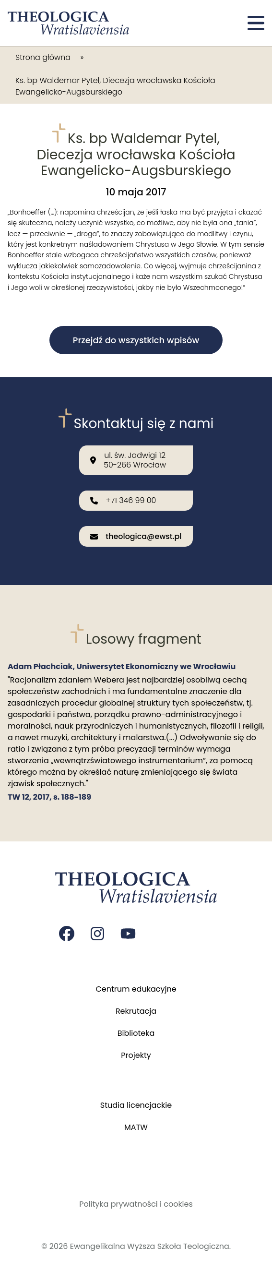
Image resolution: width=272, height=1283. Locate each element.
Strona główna (43, 57)
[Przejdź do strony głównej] (68, 23)
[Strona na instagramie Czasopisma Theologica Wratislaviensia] (97, 933)
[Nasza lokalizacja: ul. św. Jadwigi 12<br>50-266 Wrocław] (136, 460)
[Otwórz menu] (256, 23)
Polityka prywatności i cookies (136, 1204)
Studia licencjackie (136, 1105)
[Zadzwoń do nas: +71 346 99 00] (136, 500)
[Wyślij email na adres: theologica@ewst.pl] (136, 537)
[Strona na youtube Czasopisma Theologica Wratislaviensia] (128, 933)
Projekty (136, 1055)
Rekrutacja (136, 1011)
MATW (136, 1127)
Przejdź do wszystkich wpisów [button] (136, 340)
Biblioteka (136, 1033)
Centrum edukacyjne (135, 989)
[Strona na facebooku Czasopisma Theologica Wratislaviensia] (66, 933)
